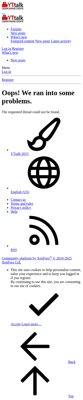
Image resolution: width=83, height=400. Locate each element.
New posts (18, 33)
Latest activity (61, 41)
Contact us (18, 199)
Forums (16, 29)
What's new (19, 37)
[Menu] (3, 13)
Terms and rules (22, 203)
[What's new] (10, 52)
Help (14, 211)
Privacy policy (21, 207)
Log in (6, 72)
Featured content (22, 41)
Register (8, 80)
